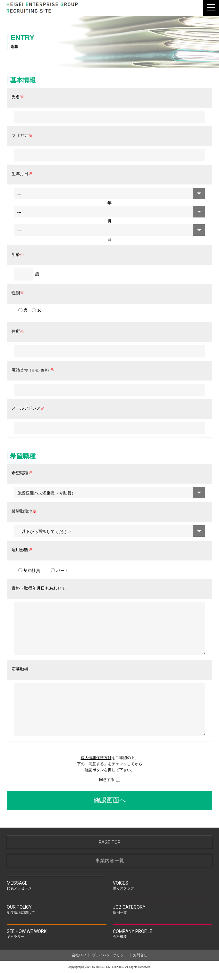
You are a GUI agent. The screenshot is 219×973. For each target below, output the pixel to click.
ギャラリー (56, 933)
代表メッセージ (56, 884)
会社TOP (79, 955)
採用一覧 (162, 909)
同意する (109, 779)
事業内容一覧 (109, 860)
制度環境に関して (56, 909)
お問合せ (140, 955)
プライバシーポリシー (109, 955)
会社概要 (162, 933)
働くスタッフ (162, 884)
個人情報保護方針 (96, 758)
